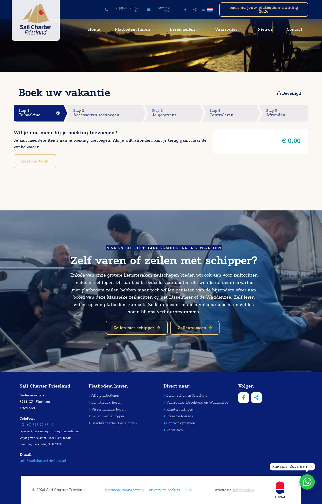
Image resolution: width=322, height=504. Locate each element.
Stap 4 (232, 113)
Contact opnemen (179, 423)
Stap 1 (41, 113)
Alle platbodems (104, 396)
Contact (294, 29)
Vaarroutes (226, 29)
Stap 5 (287, 113)
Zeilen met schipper (136, 327)
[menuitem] (93, 29)
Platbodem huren (132, 29)
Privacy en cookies (164, 490)
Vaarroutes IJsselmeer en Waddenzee (195, 402)
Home (94, 29)
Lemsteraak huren (105, 402)
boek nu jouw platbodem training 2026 (263, 9)
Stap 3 (176, 113)
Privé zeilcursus (178, 416)
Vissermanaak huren (107, 409)
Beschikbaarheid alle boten (113, 423)
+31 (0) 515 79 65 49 (37, 425)
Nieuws (265, 29)
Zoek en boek (34, 161)
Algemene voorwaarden (124, 490)
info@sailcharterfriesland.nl (43, 461)
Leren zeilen (182, 29)
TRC (188, 490)
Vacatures (173, 430)
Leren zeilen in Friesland (185, 396)
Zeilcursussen (195, 327)
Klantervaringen (178, 409)
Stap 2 (107, 113)
